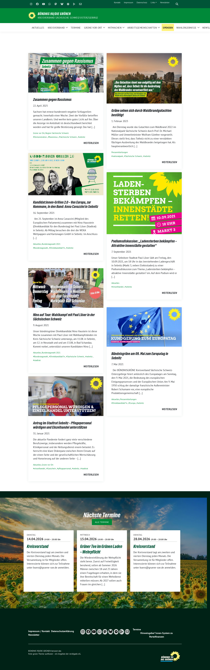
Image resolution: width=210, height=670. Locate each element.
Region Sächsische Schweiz (57, 133)
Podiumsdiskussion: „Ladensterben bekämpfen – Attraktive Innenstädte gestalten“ (144, 243)
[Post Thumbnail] (65, 72)
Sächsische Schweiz (68, 137)
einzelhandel (117, 287)
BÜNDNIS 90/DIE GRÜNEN (54, 14)
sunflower (49, 654)
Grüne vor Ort (39, 133)
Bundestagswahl (41, 248)
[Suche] (173, 4)
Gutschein (51, 468)
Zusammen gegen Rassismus (52, 99)
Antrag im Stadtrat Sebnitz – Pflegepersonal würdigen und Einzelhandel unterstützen (62, 425)
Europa (132, 403)
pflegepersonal (64, 468)
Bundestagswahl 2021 (51, 244)
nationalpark (117, 156)
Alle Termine (102, 522)
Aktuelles (37, 244)
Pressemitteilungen (119, 152)
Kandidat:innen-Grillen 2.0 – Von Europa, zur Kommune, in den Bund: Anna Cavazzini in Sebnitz (65, 204)
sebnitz (82, 137)
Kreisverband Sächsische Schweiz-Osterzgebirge (68, 17)
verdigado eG (74, 654)
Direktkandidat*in (57, 248)
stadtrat (37, 360)
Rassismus (53, 137)
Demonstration (40, 137)
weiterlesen (91, 143)
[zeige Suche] (177, 4)
